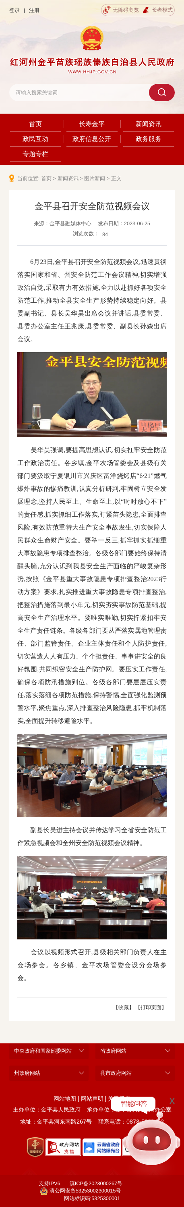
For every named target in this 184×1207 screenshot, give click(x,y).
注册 (34, 10)
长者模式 (157, 10)
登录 (14, 10)
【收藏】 (123, 1007)
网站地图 (65, 1098)
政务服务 (148, 138)
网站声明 (92, 1098)
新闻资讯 (148, 123)
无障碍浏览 (121, 10)
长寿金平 (92, 123)
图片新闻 (94, 178)
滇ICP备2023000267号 (96, 1183)
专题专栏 (35, 153)
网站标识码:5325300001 (92, 1198)
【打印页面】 (151, 1007)
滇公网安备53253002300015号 (80, 1191)
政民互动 (35, 138)
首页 (35, 123)
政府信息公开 (91, 138)
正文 (116, 178)
